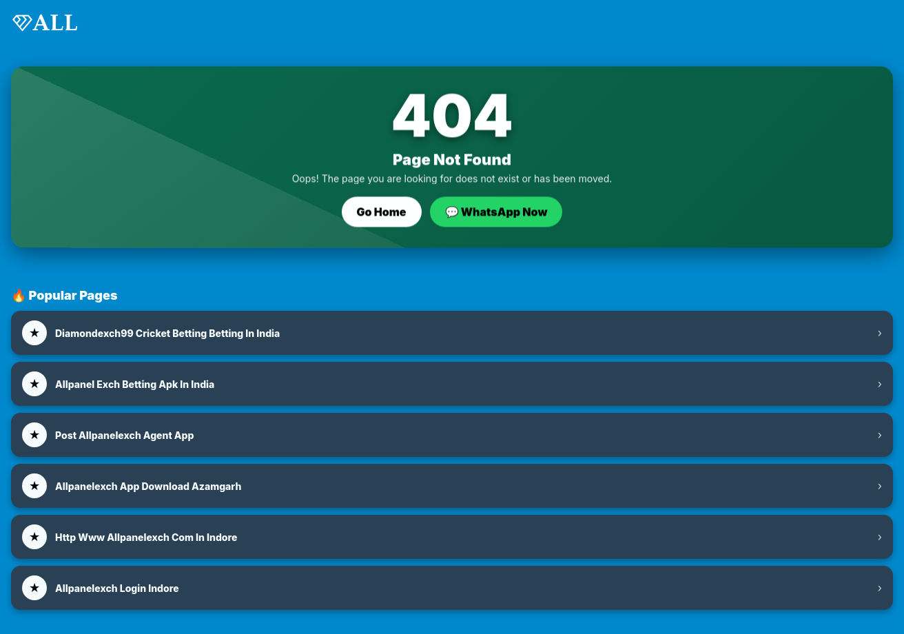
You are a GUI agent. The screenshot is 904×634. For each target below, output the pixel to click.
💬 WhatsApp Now (496, 212)
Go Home (382, 212)
